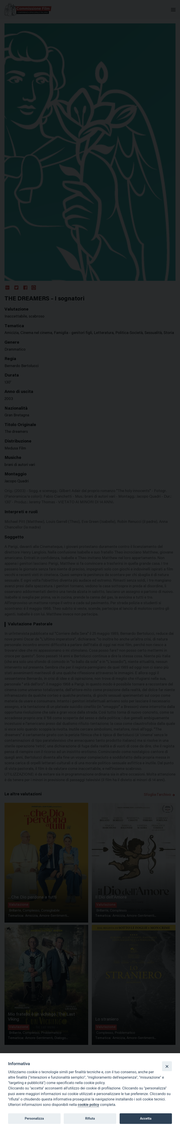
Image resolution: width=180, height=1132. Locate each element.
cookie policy (88, 1105)
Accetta (145, 1118)
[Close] (167, 1066)
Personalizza (34, 1118)
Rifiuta (90, 1118)
